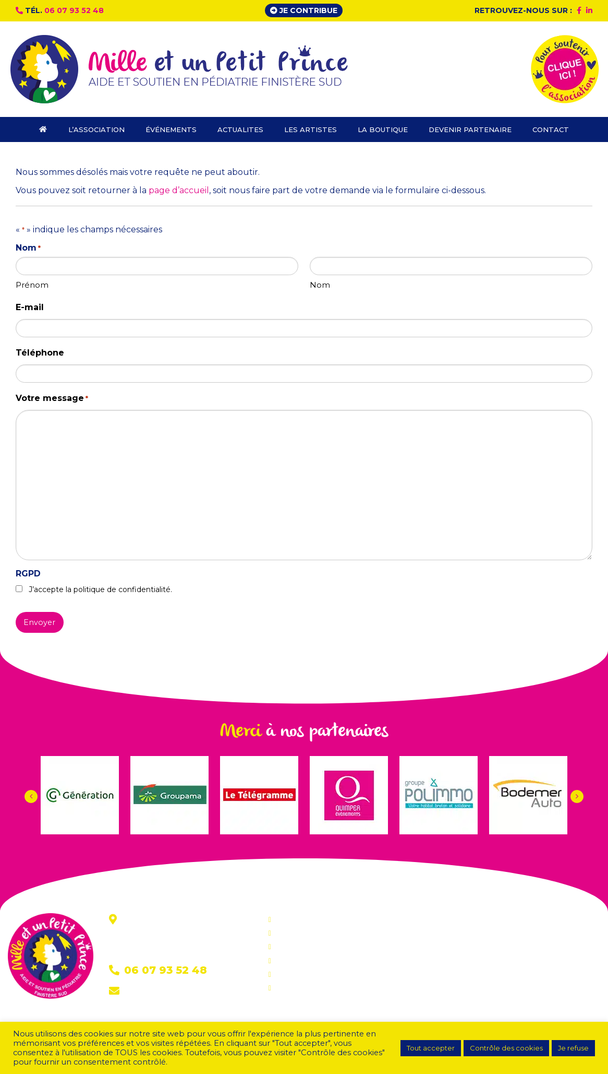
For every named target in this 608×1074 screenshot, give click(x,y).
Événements (298, 933)
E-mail (30, 307)
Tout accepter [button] (431, 1048)
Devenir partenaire (309, 988)
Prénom (32, 285)
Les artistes (296, 960)
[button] (576, 796)
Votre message (52, 399)
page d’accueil (179, 190)
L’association (298, 919)
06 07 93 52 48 (74, 10)
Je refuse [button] (573, 1048)
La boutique (297, 974)
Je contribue (303, 10)
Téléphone (40, 353)
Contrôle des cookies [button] (506, 1048)
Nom (320, 285)
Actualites (293, 946)
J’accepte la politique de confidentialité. (100, 589)
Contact (141, 992)
